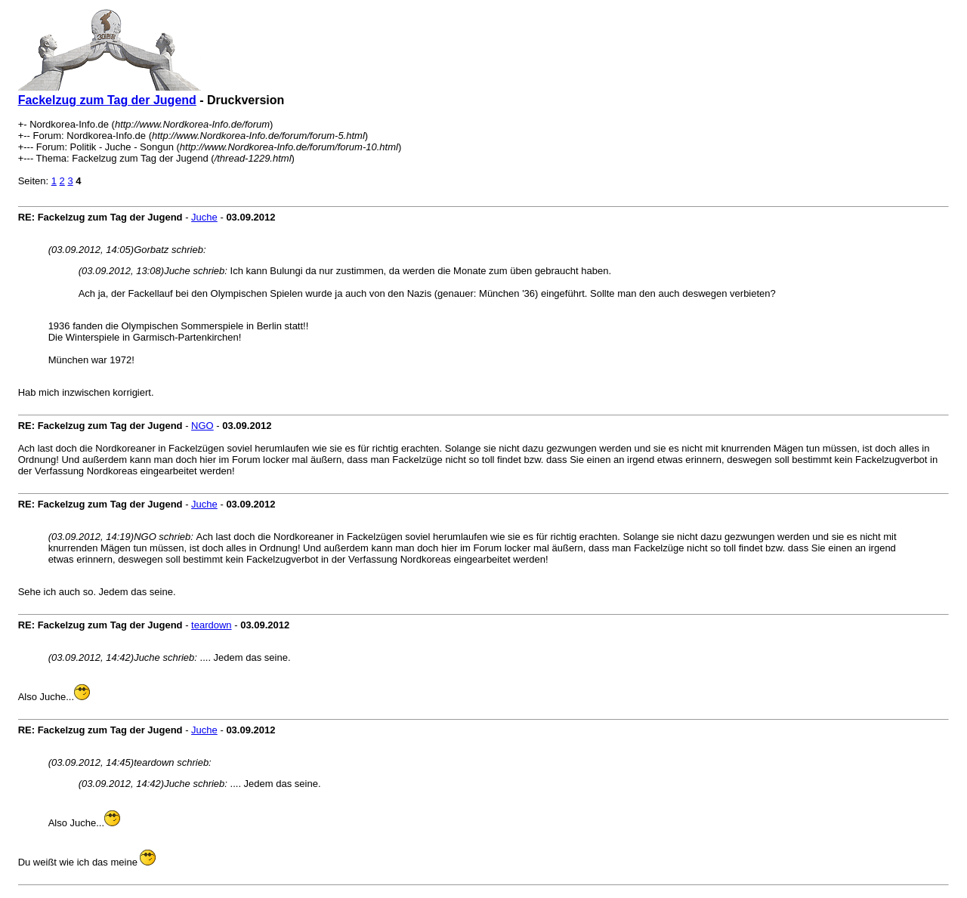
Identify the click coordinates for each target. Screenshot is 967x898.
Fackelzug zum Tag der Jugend (107, 100)
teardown (211, 625)
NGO (202, 425)
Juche (204, 217)
